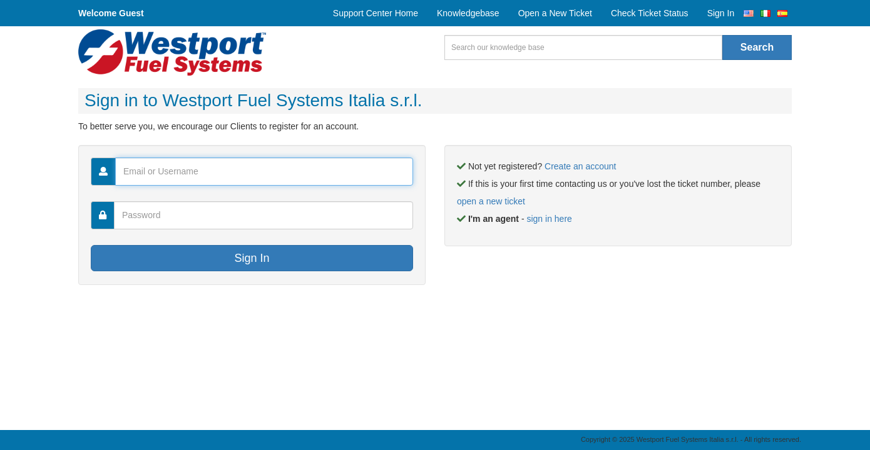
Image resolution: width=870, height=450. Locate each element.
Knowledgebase (468, 13)
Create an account (580, 166)
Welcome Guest (111, 13)
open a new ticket (491, 201)
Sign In (721, 13)
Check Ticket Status (649, 13)
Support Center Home (375, 13)
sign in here (548, 219)
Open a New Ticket (555, 13)
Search (757, 47)
